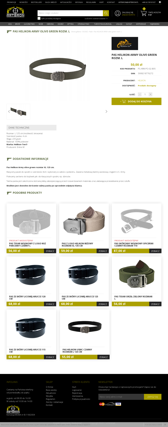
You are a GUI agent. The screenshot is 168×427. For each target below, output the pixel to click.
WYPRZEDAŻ (141, 24)
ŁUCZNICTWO (29, 24)
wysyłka (79, 2)
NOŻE (41, 24)
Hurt (74, 387)
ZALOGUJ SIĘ (127, 12)
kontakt (111, 2)
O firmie (49, 387)
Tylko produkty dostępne (49, 18)
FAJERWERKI (154, 24)
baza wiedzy (51, 2)
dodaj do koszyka (135, 101)
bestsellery (36, 2)
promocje (11, 2)
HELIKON (142, 80)
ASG (10, 24)
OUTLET (129, 24)
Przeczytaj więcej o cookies (153, 425)
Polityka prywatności (81, 399)
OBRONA (50, 24)
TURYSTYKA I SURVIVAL (103, 24)
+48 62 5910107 (149, 2)
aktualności (66, 2)
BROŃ (17, 24)
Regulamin (50, 399)
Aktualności (51, 393)
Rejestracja (77, 393)
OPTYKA (70, 24)
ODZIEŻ (60, 24)
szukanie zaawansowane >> (96, 18)
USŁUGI (119, 24)
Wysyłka (49, 396)
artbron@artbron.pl (128, 2)
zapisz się (152, 396)
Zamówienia (77, 396)
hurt (101, 2)
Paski (91, 32)
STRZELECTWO (83, 24)
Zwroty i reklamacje (54, 402)
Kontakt (49, 405)
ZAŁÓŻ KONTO (128, 15)
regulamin (91, 2)
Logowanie (77, 390)
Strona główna (76, 32)
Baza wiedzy (51, 390)
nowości (24, 2)
